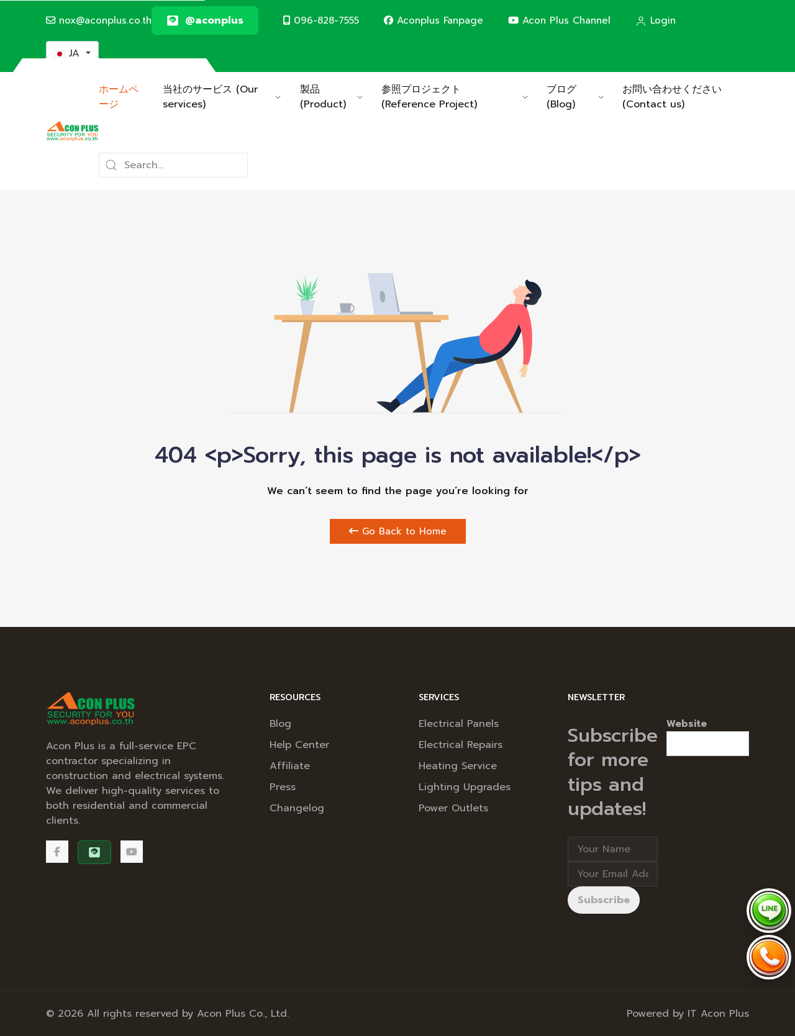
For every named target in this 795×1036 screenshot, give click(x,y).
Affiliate (290, 766)
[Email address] (613, 874)
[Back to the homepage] (72, 131)
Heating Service (458, 766)
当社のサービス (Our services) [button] (222, 97)
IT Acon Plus (718, 1013)
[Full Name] (613, 849)
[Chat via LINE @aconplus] (769, 910)
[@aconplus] (205, 20)
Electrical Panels (459, 723)
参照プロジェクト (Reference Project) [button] (454, 97)
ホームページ (119, 97)
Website (686, 724)
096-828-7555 (321, 20)
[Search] (173, 165)
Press (283, 787)
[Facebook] (57, 851)
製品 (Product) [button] (331, 97)
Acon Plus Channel (559, 20)
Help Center (299, 744)
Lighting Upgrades (465, 787)
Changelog (297, 808)
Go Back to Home (398, 531)
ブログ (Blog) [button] (575, 97)
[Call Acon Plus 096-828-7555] (769, 957)
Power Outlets (453, 808)
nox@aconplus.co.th (99, 20)
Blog (280, 723)
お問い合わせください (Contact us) (672, 97)
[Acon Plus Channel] (131, 851)
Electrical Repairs (460, 744)
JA (68, 53)
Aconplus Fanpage (433, 20)
